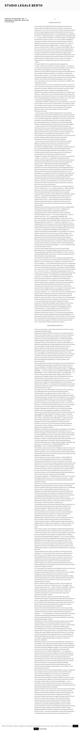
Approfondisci (43, 729)
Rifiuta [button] (36, 728)
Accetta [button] (75, 726)
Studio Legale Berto (24, 5)
